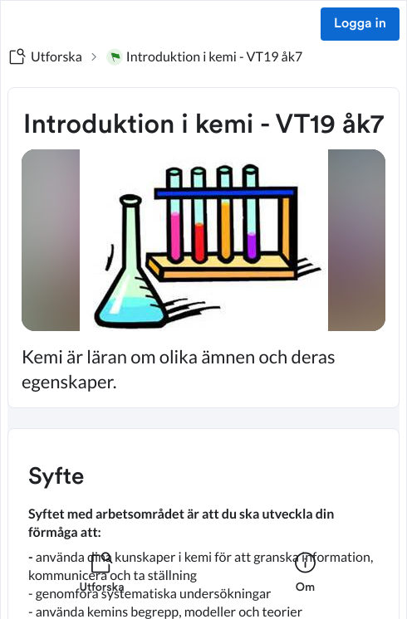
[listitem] (102, 582)
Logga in (360, 24)
